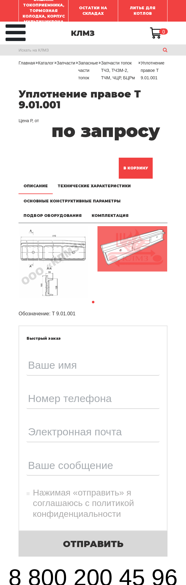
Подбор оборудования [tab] (52, 215)
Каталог (46, 62)
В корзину (135, 168)
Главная (27, 62)
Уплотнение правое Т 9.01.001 (152, 70)
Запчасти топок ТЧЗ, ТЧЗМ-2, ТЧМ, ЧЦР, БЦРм (118, 70)
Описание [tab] (35, 186)
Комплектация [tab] (110, 215)
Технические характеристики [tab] (94, 186)
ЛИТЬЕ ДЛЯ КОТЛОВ (142, 11)
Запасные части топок (88, 70)
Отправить (93, 543)
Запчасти (66, 62)
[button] (93, 302)
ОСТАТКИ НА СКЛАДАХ (93, 11)
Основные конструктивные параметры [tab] (72, 201)
